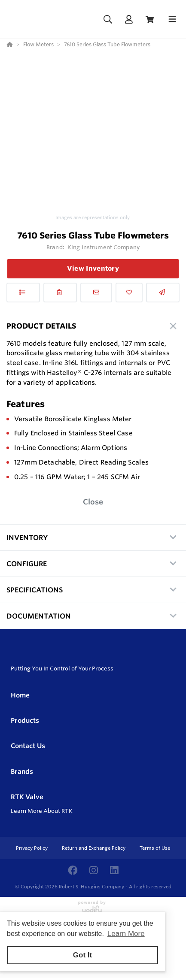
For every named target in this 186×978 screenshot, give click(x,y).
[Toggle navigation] (172, 19)
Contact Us (28, 746)
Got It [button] (82, 955)
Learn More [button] (126, 934)
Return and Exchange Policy (94, 848)
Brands (22, 771)
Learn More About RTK (42, 810)
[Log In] (128, 19)
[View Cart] (149, 19)
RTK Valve (27, 797)
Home (20, 695)
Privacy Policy (32, 848)
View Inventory (93, 268)
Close (93, 501)
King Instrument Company (103, 247)
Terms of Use (155, 848)
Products (25, 720)
